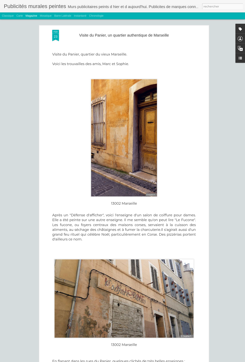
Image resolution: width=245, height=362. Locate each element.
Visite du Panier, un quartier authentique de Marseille (124, 28)
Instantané (80, 15)
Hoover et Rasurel (96, 357)
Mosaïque (45, 15)
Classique (8, 15)
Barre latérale (62, 15)
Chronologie (96, 15)
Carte (19, 15)
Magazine (31, 15)
